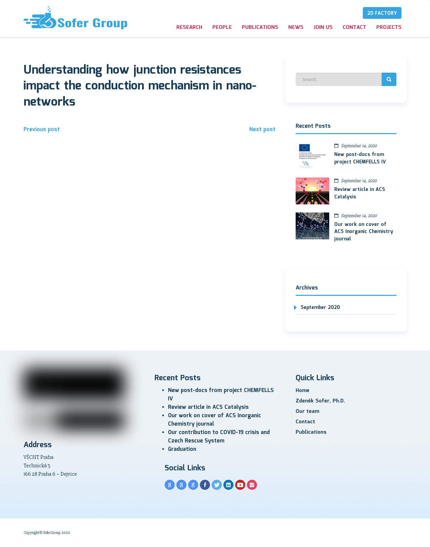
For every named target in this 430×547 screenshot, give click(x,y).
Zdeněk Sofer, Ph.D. (320, 401)
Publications (260, 28)
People (222, 28)
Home (302, 391)
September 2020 (320, 307)
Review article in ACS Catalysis (359, 193)
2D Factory (382, 13)
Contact (354, 28)
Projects (388, 28)
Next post (262, 129)
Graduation (182, 449)
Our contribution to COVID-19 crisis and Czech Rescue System (219, 436)
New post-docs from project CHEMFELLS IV (360, 158)
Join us (323, 28)
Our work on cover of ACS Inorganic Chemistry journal (363, 232)
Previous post (42, 129)
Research (189, 28)
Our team (307, 411)
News (295, 28)
